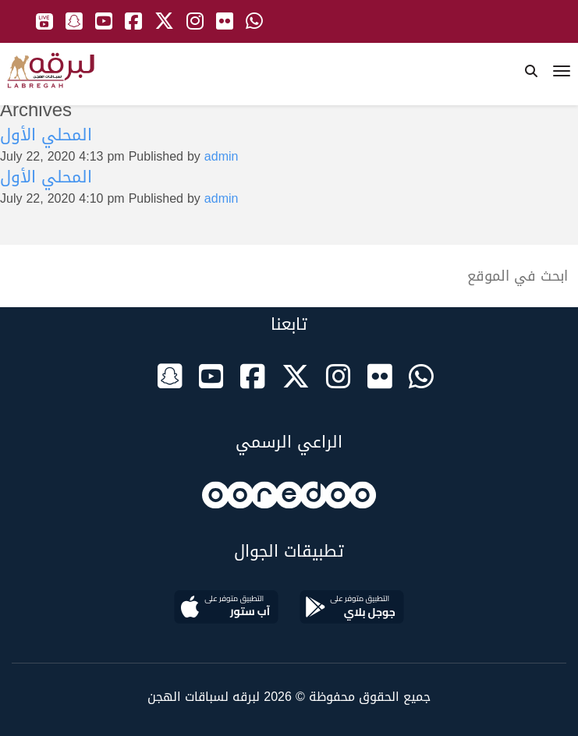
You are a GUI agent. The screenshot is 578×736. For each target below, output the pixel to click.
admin (221, 156)
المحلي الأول (46, 134)
